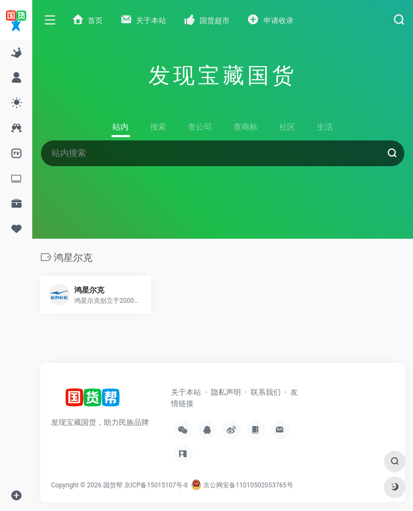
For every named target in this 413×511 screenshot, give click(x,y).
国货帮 (113, 485)
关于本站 (186, 392)
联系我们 (266, 392)
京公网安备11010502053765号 (242, 485)
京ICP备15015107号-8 (156, 485)
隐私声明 (226, 392)
